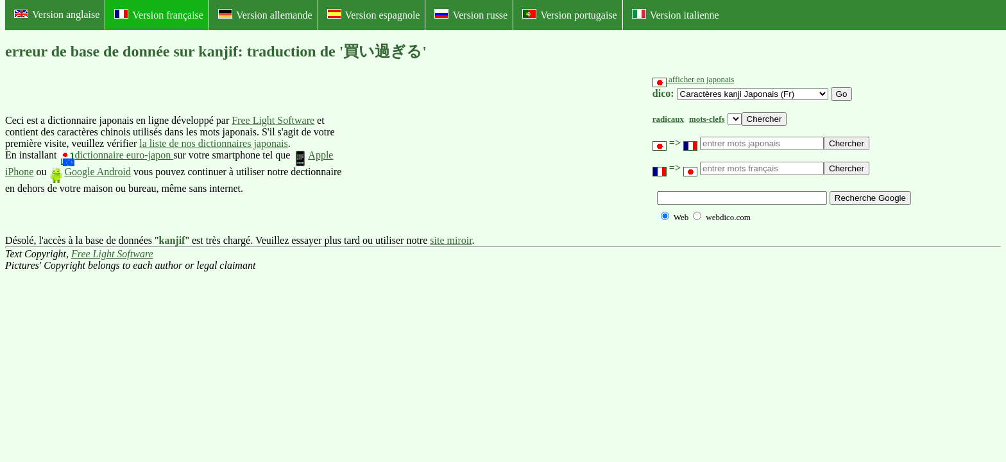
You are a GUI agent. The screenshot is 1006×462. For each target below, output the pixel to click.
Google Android (90, 171)
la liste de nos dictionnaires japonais (213, 143)
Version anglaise (56, 14)
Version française (158, 15)
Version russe (470, 15)
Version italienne (675, 15)
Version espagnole (373, 15)
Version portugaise (569, 15)
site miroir (451, 240)
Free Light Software (273, 120)
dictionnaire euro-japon (116, 155)
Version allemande (265, 15)
